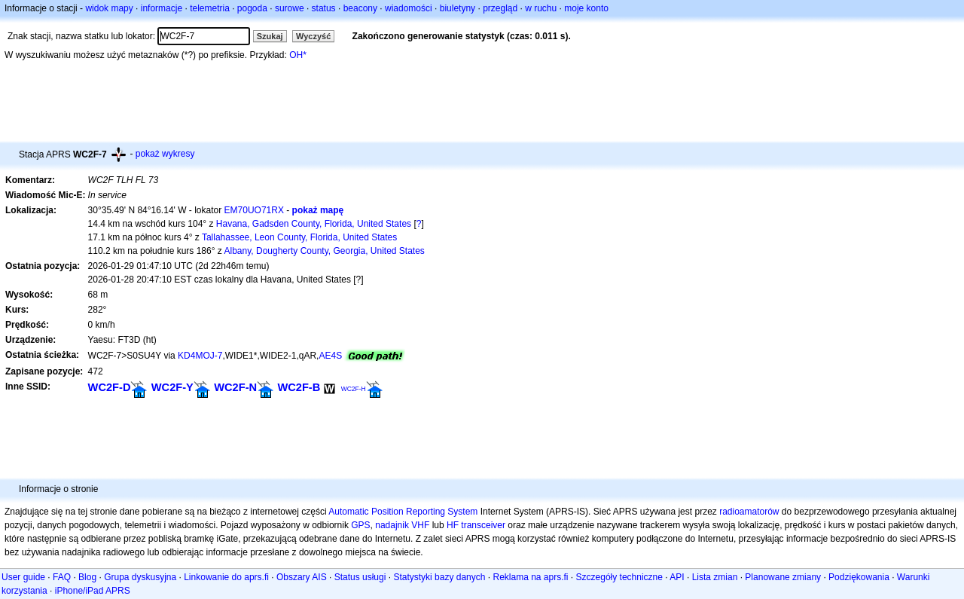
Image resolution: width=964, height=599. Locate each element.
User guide (23, 577)
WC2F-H (353, 389)
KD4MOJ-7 (200, 355)
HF (453, 525)
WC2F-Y (172, 387)
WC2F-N (235, 387)
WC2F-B (298, 387)
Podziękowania (858, 577)
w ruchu (541, 8)
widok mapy (109, 8)
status (324, 8)
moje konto (586, 8)
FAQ (62, 577)
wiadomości (408, 8)
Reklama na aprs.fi (530, 577)
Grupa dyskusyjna (140, 577)
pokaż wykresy (165, 153)
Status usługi (360, 577)
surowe (289, 8)
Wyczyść (313, 36)
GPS (360, 525)
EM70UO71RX (254, 210)
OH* (298, 55)
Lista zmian (715, 577)
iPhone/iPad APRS (92, 590)
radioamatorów (749, 511)
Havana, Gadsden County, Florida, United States (313, 224)
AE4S (330, 355)
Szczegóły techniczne (619, 577)
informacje (161, 8)
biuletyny (457, 8)
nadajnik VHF (402, 525)
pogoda (252, 8)
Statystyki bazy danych (439, 577)
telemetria (210, 8)
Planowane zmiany (783, 577)
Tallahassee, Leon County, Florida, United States (299, 237)
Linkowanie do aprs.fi (226, 577)
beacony (360, 8)
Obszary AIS (301, 577)
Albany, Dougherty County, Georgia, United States (324, 251)
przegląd (500, 8)
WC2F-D (109, 387)
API (677, 577)
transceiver (483, 525)
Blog (87, 577)
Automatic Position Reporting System (402, 511)
